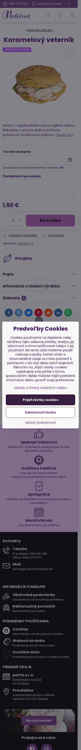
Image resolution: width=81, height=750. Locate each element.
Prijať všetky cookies (40, 400)
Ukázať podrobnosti (40, 423)
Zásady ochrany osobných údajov (40, 387)
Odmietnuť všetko (40, 412)
